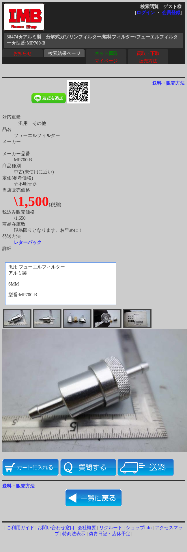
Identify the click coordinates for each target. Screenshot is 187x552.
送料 (157, 83)
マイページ (106, 60)
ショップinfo (139, 527)
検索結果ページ (64, 53)
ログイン (145, 12)
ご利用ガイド (20, 527)
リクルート (110, 527)
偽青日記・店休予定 (109, 533)
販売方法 (148, 60)
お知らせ (22, 53)
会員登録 (171, 12)
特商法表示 (73, 533)
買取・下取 (148, 53)
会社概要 (87, 527)
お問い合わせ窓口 (56, 527)
